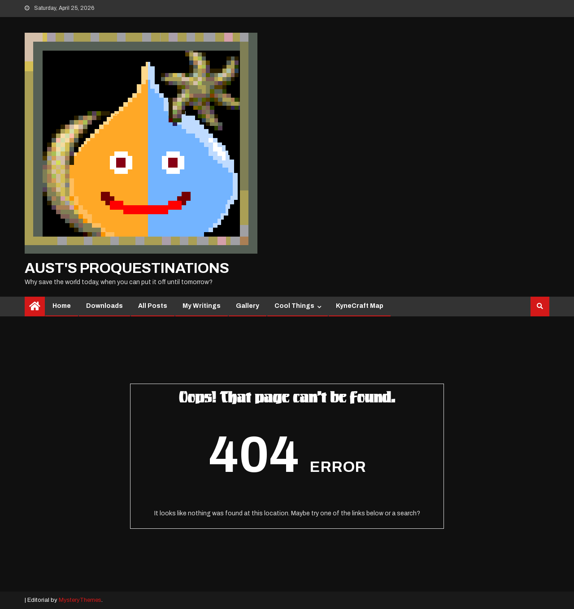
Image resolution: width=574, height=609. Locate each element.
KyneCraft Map (359, 305)
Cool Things (294, 305)
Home (61, 305)
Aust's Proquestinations (127, 268)
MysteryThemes (80, 600)
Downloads (104, 305)
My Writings (202, 305)
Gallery (247, 305)
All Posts (152, 305)
